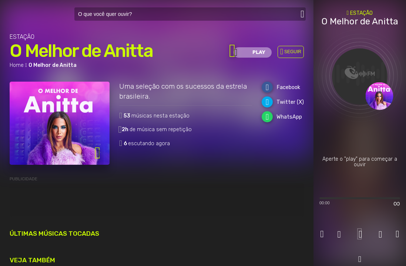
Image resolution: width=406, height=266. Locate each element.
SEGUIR (292, 51)
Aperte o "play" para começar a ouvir (359, 162)
